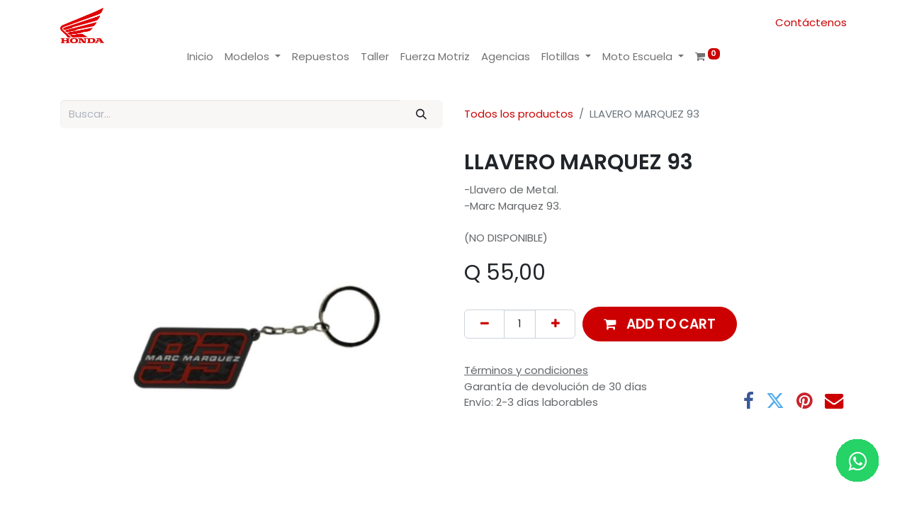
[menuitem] (200, 57)
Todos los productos (518, 113)
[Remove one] (484, 324)
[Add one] (555, 324)
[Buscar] (421, 114)
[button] (659, 324)
